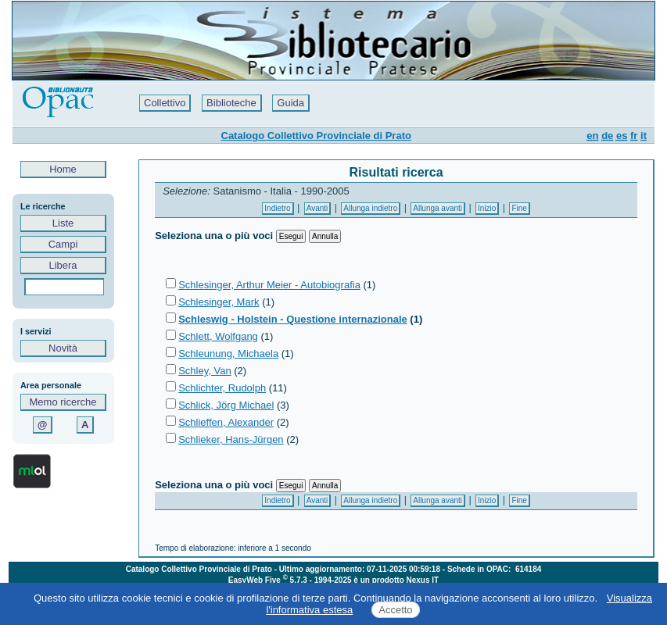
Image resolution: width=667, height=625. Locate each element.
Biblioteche (231, 103)
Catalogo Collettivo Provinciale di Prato (316, 135)
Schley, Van (204, 371)
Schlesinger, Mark (218, 302)
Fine (518, 208)
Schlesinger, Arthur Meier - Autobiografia (269, 285)
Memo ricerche (63, 402)
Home (63, 169)
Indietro (277, 208)
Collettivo (164, 103)
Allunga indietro (370, 208)
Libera (63, 265)
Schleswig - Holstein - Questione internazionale (292, 319)
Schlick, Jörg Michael (226, 405)
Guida (290, 103)
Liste (63, 223)
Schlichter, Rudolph (222, 388)
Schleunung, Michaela (228, 353)
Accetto (395, 610)
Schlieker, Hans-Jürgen (230, 439)
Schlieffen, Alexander (226, 422)
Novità (62, 348)
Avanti (317, 208)
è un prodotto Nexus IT (396, 580)
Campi (63, 244)
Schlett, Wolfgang (218, 336)
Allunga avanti (437, 208)
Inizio (487, 208)
